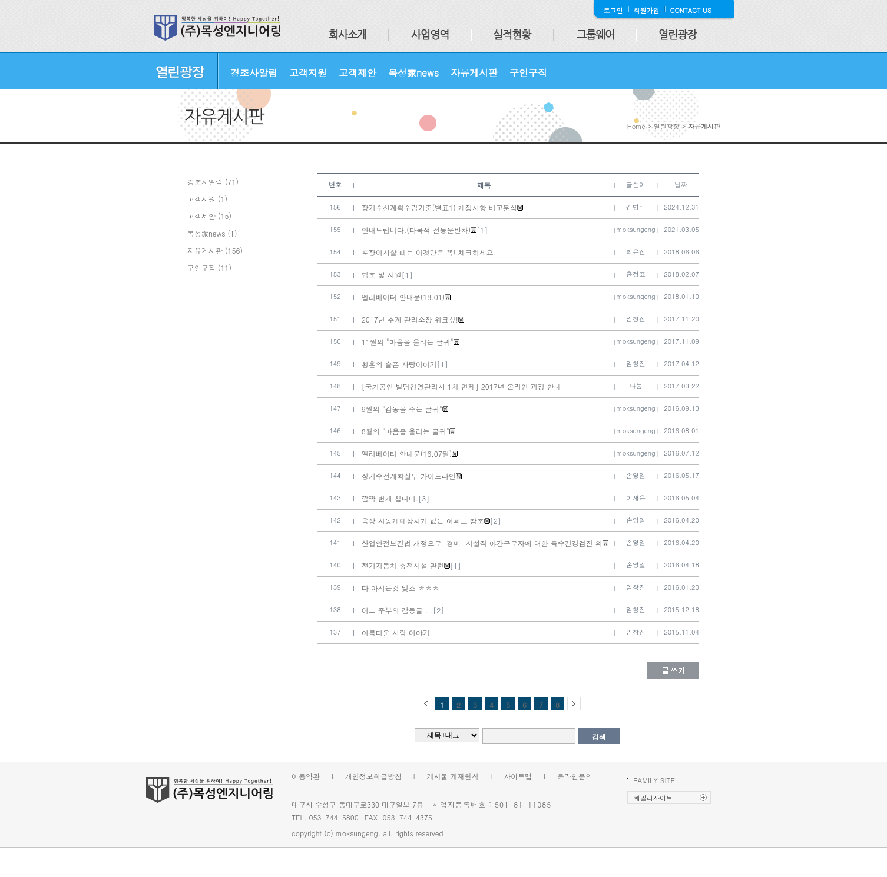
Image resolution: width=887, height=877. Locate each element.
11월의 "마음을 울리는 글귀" (408, 342)
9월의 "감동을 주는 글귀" (402, 409)
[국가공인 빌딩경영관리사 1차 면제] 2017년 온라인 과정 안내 (461, 386)
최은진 (636, 251)
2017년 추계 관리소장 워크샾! (410, 319)
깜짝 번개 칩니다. (390, 498)
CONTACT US (691, 10)
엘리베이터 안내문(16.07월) (407, 454)
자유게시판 (474, 72)
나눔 (636, 385)
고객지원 (308, 72)
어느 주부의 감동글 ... (397, 610)
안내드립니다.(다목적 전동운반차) (416, 230)
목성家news (413, 72)
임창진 (636, 318)
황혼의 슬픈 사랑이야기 (399, 364)
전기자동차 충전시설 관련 (403, 565)
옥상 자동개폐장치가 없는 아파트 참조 (423, 521)
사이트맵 (518, 776)
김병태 (636, 206)
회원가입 (647, 10)
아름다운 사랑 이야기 (396, 632)
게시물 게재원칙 (453, 776)
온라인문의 (575, 776)
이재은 (636, 497)
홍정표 (636, 274)
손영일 (636, 475)
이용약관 (306, 776)
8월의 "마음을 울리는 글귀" (405, 431)
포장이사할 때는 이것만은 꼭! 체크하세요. (429, 252)
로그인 (613, 10)
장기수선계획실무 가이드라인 (409, 476)
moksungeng (636, 229)
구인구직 (528, 72)
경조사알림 (253, 72)
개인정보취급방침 (373, 776)
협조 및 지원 (382, 275)
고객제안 (357, 72)
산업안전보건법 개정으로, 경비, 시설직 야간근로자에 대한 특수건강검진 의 (482, 543)
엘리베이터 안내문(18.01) (403, 297)
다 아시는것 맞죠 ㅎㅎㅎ (400, 588)
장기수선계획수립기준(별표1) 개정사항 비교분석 (439, 207)
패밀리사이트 (653, 797)
